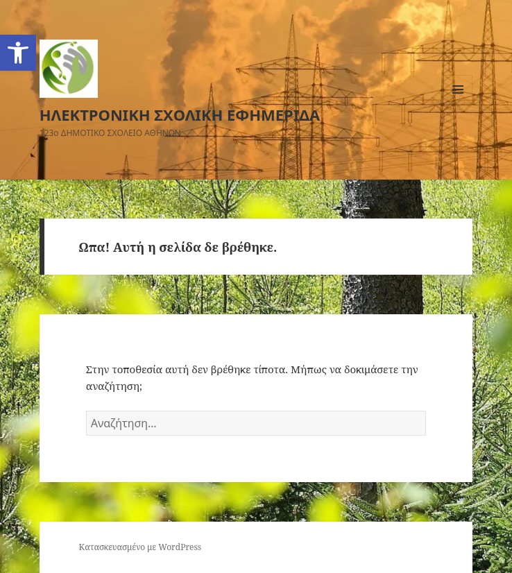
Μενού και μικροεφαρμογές (458, 103)
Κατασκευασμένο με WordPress (140, 547)
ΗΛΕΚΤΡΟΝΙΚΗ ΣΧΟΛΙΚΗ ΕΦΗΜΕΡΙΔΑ (180, 114)
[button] (18, 53)
